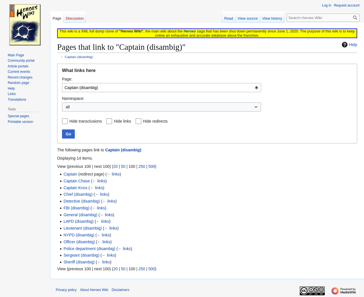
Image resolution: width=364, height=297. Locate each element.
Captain (70, 174)
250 (141, 166)
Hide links (122, 121)
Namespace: (73, 98)
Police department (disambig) (89, 248)
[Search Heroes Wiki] (323, 18)
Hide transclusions (85, 121)
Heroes (189, 31)
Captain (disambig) (79, 57)
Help (348, 45)
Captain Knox (75, 187)
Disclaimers (120, 290)
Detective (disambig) (81, 201)
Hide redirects (155, 121)
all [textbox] (68, 107)
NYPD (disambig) (78, 235)
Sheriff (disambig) (78, 262)
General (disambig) (80, 215)
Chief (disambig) (77, 194)
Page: (67, 79)
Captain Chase (76, 181)
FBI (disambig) (76, 208)
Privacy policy (66, 290)
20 (115, 166)
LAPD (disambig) (78, 221)
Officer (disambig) (79, 242)
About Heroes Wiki (94, 290)
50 (123, 166)
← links (113, 174)
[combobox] (161, 87)
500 (151, 166)
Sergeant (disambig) (81, 255)
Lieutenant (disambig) (82, 228)
